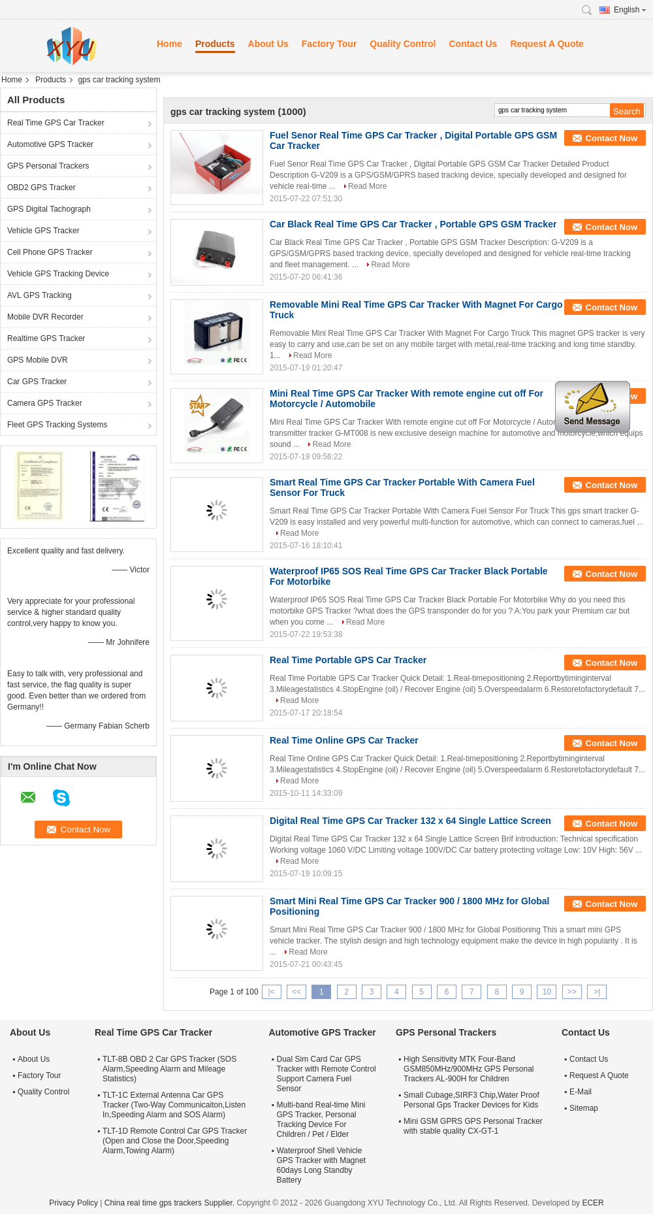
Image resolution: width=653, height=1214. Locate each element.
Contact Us (473, 44)
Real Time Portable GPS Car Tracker (348, 660)
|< (271, 991)
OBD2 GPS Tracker (41, 187)
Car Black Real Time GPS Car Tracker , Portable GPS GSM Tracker (413, 224)
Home (169, 44)
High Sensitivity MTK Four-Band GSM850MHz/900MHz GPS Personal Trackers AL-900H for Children (469, 1069)
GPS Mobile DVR (37, 360)
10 (547, 991)
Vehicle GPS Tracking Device (58, 273)
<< (296, 991)
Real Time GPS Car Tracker (55, 122)
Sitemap (583, 1108)
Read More (367, 186)
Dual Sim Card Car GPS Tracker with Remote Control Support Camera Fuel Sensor (325, 1074)
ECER (592, 1202)
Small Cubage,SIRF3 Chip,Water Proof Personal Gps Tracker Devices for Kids (471, 1100)
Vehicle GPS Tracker (43, 230)
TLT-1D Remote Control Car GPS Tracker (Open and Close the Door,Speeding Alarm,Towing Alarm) (175, 1140)
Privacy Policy (73, 1202)
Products (215, 44)
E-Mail (580, 1091)
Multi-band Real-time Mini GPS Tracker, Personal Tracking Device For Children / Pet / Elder (320, 1119)
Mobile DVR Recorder (45, 316)
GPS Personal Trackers (48, 166)
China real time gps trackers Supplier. (170, 1202)
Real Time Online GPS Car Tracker (344, 740)
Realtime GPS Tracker (46, 338)
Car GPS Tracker (37, 381)
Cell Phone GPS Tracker (50, 252)
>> (572, 991)
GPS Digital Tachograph (49, 209)
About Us (268, 44)
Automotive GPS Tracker (50, 144)
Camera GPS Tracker (44, 403)
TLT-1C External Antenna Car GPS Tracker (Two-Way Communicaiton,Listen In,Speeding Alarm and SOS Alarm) (174, 1105)
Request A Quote (547, 44)
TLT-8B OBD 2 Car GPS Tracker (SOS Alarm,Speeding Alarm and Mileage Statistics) (169, 1069)
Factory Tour (329, 44)
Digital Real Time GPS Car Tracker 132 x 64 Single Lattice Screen (410, 820)
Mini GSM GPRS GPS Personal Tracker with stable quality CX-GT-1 (473, 1126)
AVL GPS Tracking (39, 295)
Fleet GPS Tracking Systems (57, 424)
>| (597, 991)
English (630, 9)
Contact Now (611, 138)
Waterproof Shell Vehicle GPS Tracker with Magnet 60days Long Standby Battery (321, 1165)
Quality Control (403, 44)
